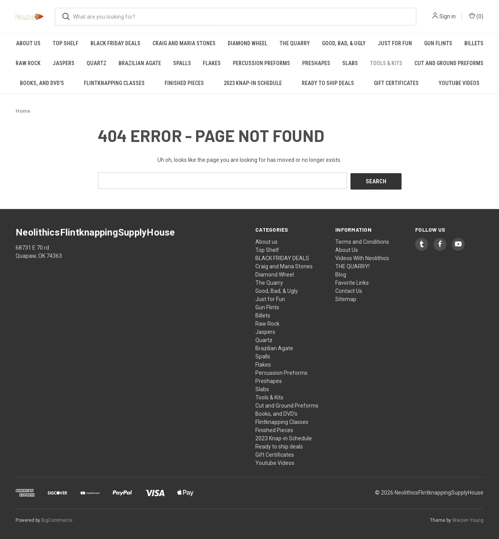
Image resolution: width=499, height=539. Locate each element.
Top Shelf (65, 43)
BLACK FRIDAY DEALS (115, 43)
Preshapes (316, 63)
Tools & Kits (386, 63)
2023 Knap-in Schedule (253, 83)
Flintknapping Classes (114, 83)
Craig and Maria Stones (184, 43)
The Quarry (295, 43)
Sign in (447, 16)
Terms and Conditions (362, 241)
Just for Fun (395, 43)
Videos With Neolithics (362, 257)
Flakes (212, 63)
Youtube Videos (459, 83)
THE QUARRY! (352, 265)
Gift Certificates (396, 83)
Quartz (96, 63)
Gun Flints (438, 43)
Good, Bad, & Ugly (344, 43)
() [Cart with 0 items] (476, 16)
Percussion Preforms (261, 63)
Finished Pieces (184, 83)
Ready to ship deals (328, 83)
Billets (473, 43)
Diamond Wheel (247, 43)
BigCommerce (57, 519)
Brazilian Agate (140, 63)
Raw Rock (28, 63)
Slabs (350, 63)
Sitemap (345, 298)
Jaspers (63, 63)
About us (28, 43)
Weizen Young (467, 519)
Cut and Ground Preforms (448, 63)
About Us (346, 249)
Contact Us (348, 290)
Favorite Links (352, 281)
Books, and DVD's (42, 83)
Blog (340, 273)
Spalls (182, 63)
